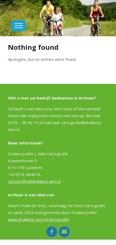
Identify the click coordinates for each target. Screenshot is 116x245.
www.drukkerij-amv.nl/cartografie (38, 219)
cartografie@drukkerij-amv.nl (34, 181)
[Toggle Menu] (18, 25)
